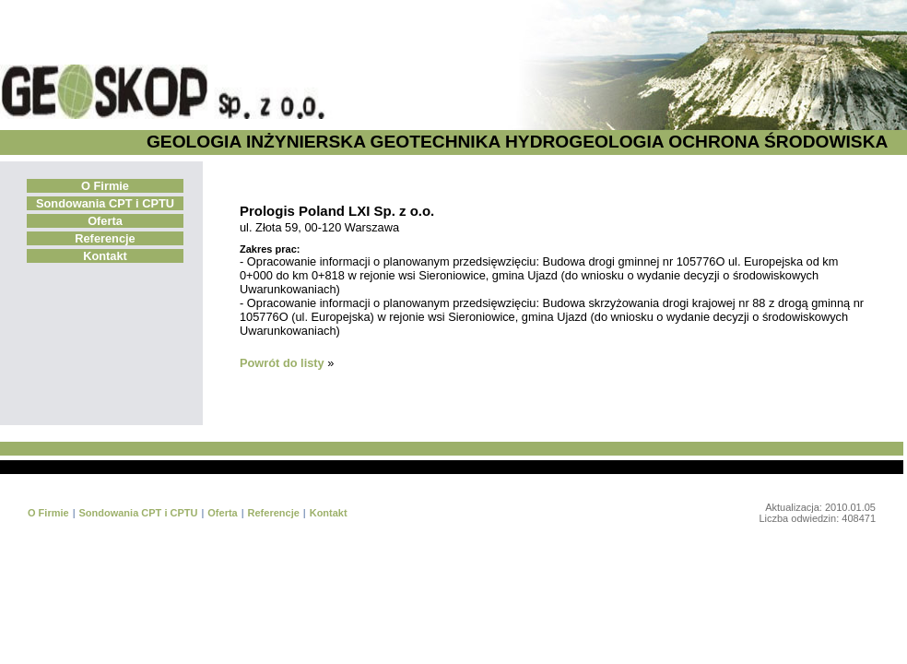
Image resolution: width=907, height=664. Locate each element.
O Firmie (105, 186)
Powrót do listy (282, 363)
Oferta (105, 221)
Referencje (105, 238)
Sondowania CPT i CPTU (105, 203)
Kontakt (105, 256)
